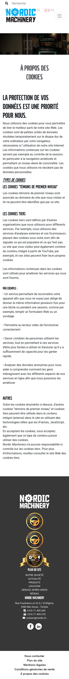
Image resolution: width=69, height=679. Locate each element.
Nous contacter (34, 656)
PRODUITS (34, 582)
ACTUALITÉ (34, 578)
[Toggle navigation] (59, 16)
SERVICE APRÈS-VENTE (34, 589)
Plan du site (34, 660)
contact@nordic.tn (36, 618)
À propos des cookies (34, 673)
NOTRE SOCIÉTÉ (34, 575)
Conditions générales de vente (35, 669)
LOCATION (34, 586)
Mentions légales (34, 665)
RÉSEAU (34, 593)
